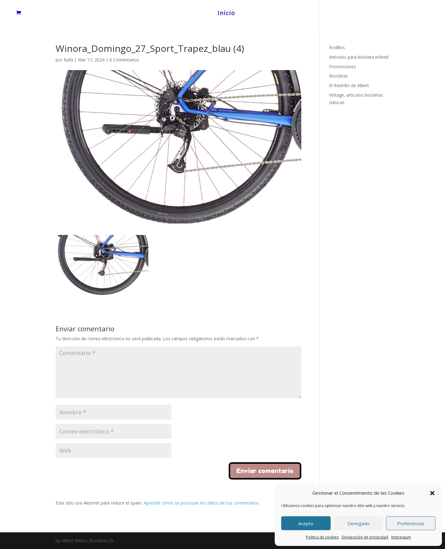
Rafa (68, 60)
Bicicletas (338, 76)
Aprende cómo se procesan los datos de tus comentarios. (202, 503)
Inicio (226, 14)
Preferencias (410, 523)
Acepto (305, 523)
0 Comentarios (124, 60)
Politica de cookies (322, 537)
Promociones (342, 66)
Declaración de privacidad (365, 537)
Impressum (401, 537)
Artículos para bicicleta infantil (358, 57)
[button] (432, 493)
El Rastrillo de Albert (349, 85)
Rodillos (337, 47)
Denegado (358, 523)
